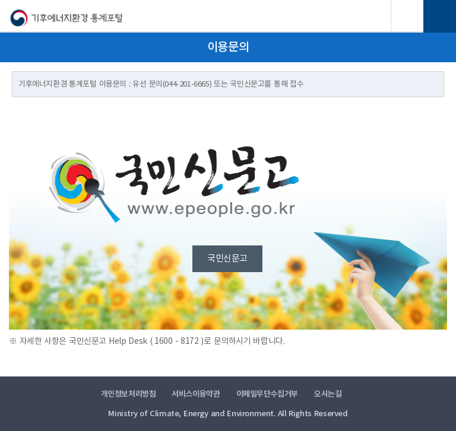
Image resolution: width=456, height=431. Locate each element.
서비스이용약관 (196, 394)
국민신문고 (227, 259)
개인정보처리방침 (128, 394)
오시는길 (327, 394)
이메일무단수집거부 (267, 394)
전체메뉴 (439, 16)
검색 (407, 16)
